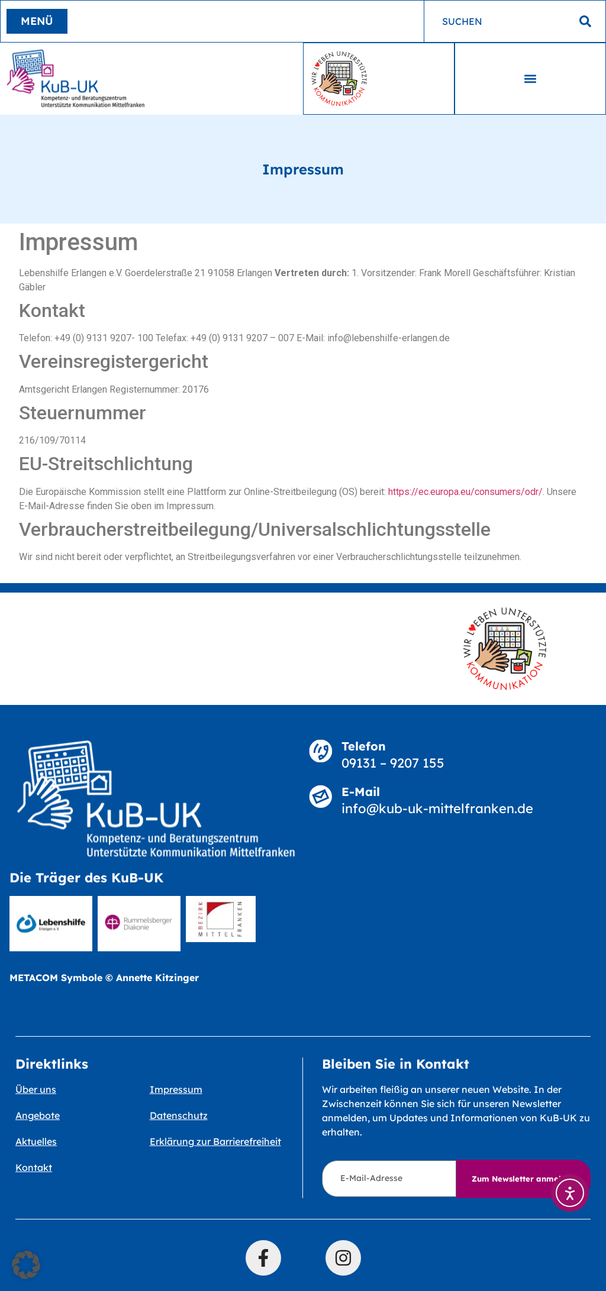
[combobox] (514, 21)
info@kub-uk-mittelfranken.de (437, 808)
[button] (530, 79)
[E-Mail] (321, 796)
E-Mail (360, 791)
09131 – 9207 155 (392, 763)
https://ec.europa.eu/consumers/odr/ (465, 491)
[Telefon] (321, 751)
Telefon (363, 746)
